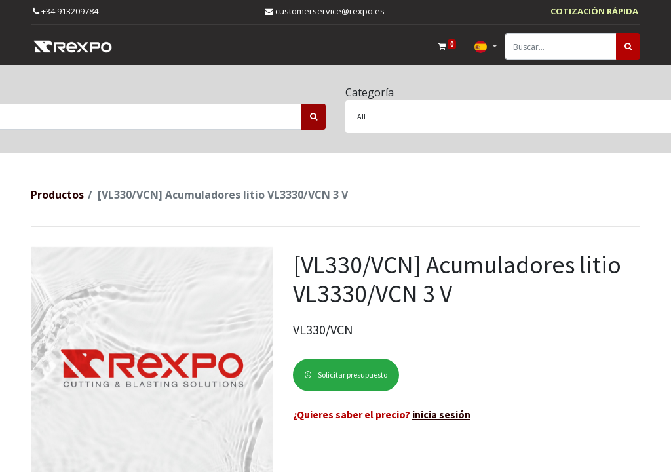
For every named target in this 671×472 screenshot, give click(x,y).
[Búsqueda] (628, 46)
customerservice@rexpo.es (325, 11)
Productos (57, 194)
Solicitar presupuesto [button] (346, 375)
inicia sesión (441, 414)
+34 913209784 (65, 11)
